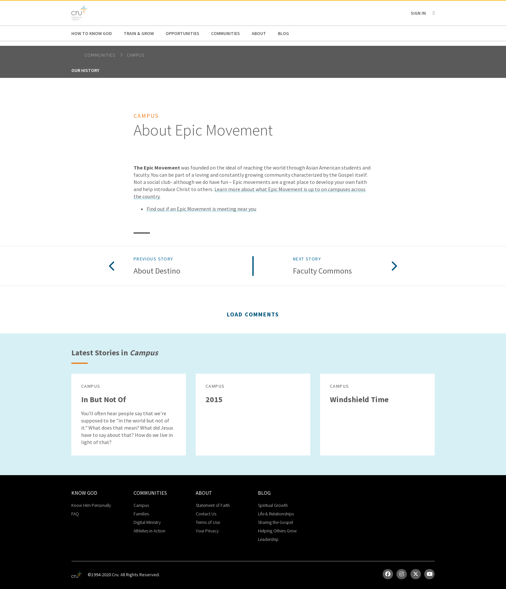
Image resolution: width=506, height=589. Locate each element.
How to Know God (91, 33)
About (259, 33)
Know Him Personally (91, 505)
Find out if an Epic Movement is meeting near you (201, 208)
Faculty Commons (322, 271)
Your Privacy (207, 531)
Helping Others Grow (277, 531)
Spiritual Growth (273, 505)
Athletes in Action (149, 531)
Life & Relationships (276, 514)
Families (141, 514)
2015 (214, 399)
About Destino (157, 271)
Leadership (268, 539)
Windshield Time (359, 399)
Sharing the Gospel (275, 522)
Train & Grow (139, 33)
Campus (135, 55)
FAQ (75, 514)
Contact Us (206, 514)
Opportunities (182, 33)
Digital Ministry (147, 522)
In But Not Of (103, 399)
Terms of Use (208, 522)
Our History (85, 70)
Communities (225, 33)
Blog (283, 33)
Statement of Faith (213, 505)
